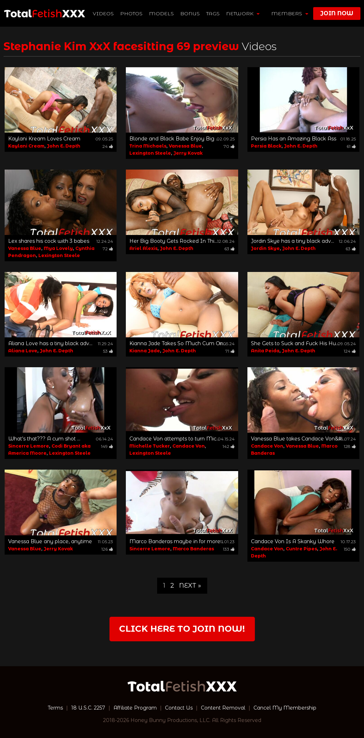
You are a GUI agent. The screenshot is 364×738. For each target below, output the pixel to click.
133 (229, 549)
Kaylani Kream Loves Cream (44, 138)
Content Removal (223, 708)
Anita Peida (265, 350)
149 (107, 446)
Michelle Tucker (149, 446)
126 (107, 549)
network (242, 13)
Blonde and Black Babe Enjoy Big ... (174, 138)
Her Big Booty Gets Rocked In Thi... (173, 241)
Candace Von (188, 446)
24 (107, 146)
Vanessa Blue (185, 146)
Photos (131, 13)
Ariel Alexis (143, 248)
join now (336, 13)
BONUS (190, 13)
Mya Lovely (58, 248)
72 (108, 248)
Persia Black (266, 146)
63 (229, 248)
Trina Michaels (147, 146)
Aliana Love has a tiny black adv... (50, 343)
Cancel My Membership (284, 708)
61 (351, 146)
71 (230, 351)
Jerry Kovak (188, 153)
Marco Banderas (193, 548)
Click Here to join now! (182, 629)
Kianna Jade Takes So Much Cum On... (177, 343)
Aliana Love (22, 350)
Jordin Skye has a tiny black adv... (292, 241)
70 (229, 146)
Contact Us (179, 708)
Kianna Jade (144, 350)
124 (350, 351)
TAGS (213, 13)
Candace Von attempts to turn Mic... (174, 438)
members (289, 13)
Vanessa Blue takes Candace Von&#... (298, 438)
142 (229, 446)
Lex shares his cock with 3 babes (48, 241)
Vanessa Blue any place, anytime (50, 541)
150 (350, 549)
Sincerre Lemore (28, 446)
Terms (55, 708)
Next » (190, 585)
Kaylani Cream (26, 146)
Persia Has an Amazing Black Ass (293, 138)
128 (350, 446)
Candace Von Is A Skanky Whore (292, 541)
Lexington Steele (150, 153)
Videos (103, 13)
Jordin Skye (265, 248)
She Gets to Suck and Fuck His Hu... (295, 343)
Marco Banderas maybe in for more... (176, 541)
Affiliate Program (135, 708)
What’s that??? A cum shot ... (44, 438)
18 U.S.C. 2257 (88, 708)
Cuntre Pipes (301, 548)
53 (108, 351)
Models (161, 13)
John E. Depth (63, 146)
